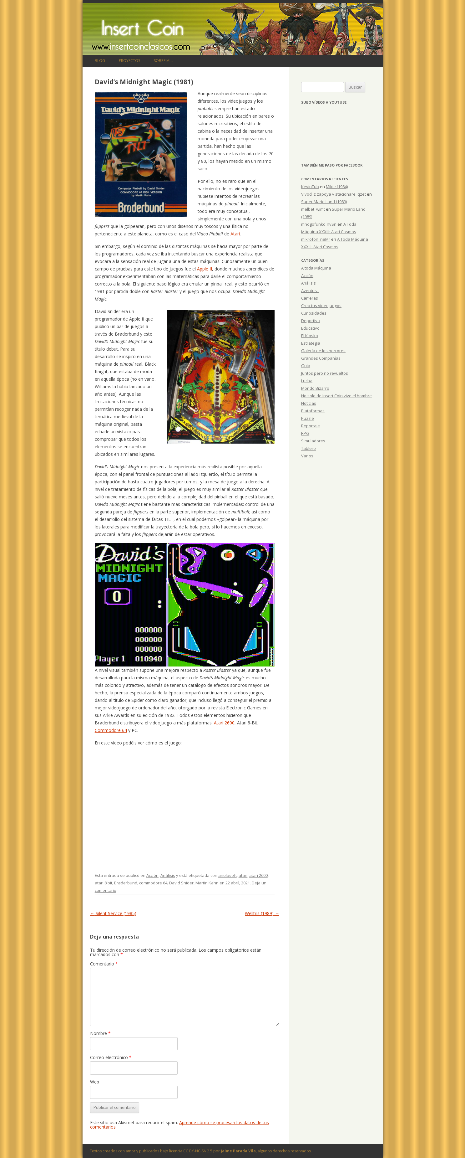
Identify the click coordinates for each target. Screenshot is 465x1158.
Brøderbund (125, 883)
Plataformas (313, 411)
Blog (100, 60)
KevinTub (310, 186)
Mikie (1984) (337, 186)
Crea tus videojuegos (321, 305)
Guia (305, 365)
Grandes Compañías (321, 358)
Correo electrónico (111, 1057)
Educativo (310, 328)
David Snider (181, 883)
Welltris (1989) (262, 913)
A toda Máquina (316, 268)
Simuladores (313, 441)
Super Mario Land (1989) (324, 201)
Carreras (309, 298)
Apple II (204, 269)
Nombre (100, 1033)
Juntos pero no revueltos (324, 373)
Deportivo (310, 320)
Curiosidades (313, 313)
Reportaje (310, 426)
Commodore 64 (111, 730)
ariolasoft (227, 875)
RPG (305, 433)
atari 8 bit (103, 883)
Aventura (310, 290)
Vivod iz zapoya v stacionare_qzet (333, 194)
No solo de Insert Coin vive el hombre (336, 396)
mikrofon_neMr (315, 239)
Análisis (167, 875)
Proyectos (129, 60)
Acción (152, 875)
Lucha (306, 380)
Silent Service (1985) (113, 913)
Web (94, 1082)
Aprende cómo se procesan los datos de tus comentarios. (179, 1124)
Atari (235, 234)
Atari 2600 (224, 723)
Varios (307, 456)
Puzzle (307, 418)
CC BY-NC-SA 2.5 (197, 1151)
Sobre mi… (163, 60)
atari (243, 875)
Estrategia (310, 343)
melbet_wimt (313, 209)
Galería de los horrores (323, 350)
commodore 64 (153, 883)
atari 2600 (258, 875)
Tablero (308, 448)
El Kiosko (309, 335)
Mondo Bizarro (315, 388)
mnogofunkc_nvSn (318, 224)
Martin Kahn (207, 883)
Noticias (308, 403)
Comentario (104, 964)
